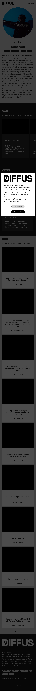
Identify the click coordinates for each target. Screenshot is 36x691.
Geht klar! (18, 212)
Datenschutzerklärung (11, 201)
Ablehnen (18, 206)
